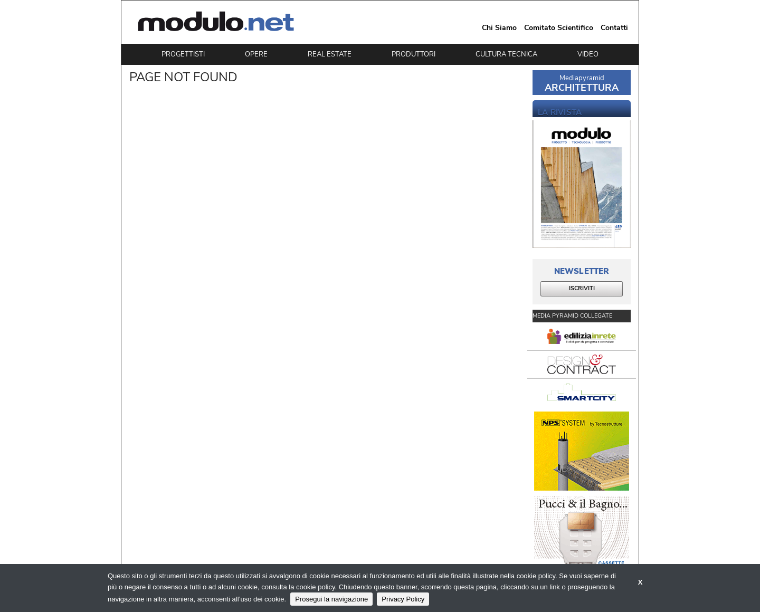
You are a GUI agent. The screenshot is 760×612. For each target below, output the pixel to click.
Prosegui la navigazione (331, 599)
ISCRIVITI (582, 288)
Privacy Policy (403, 599)
